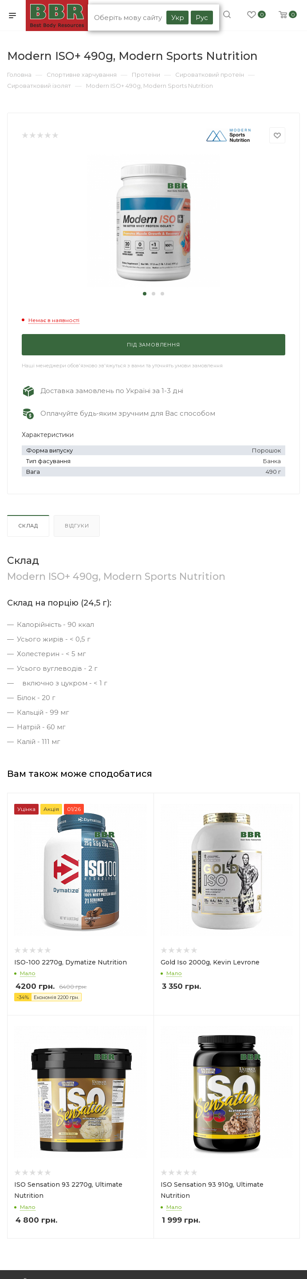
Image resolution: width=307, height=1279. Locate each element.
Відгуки (77, 526)
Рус (202, 17)
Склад (28, 526)
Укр (177, 17)
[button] (144, 294)
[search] (227, 15)
